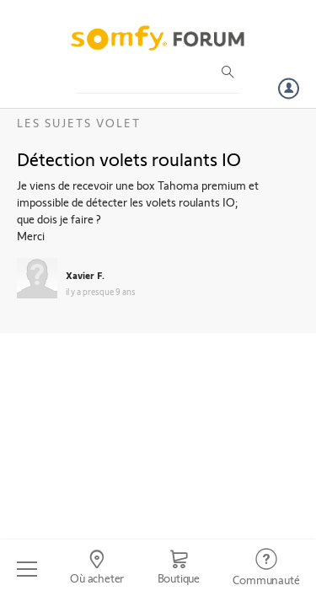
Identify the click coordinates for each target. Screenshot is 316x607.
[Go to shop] (179, 569)
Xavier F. (85, 275)
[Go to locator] (96, 569)
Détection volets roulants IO (129, 158)
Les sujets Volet (79, 122)
